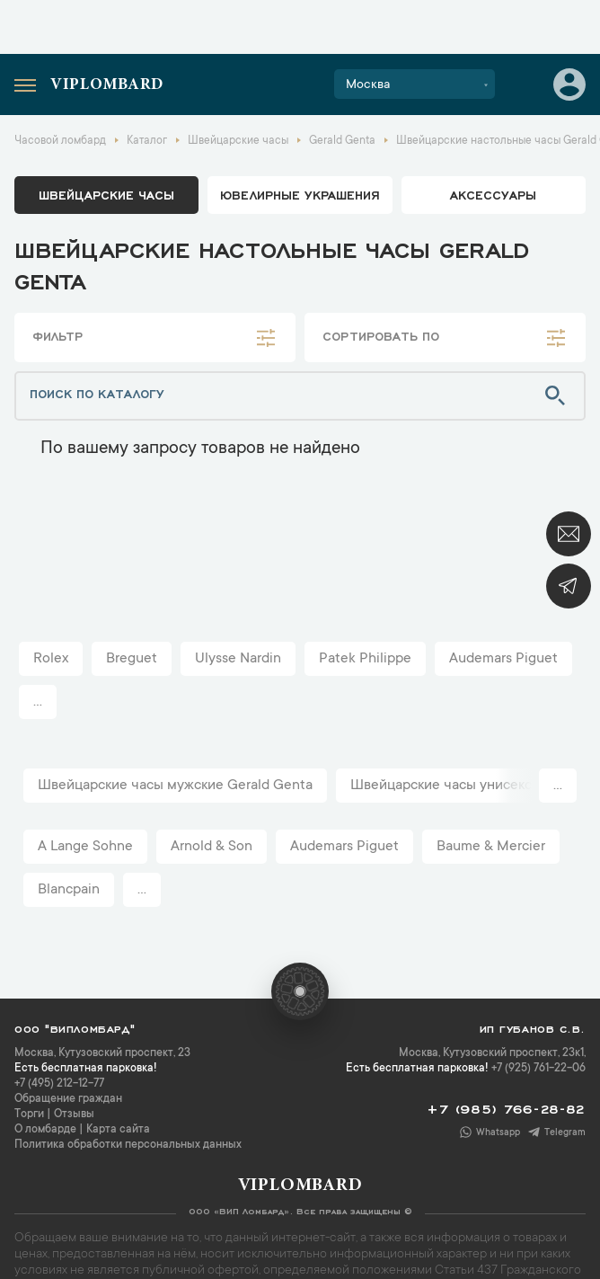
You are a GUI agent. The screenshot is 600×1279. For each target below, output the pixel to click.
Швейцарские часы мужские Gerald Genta (175, 785)
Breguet (131, 659)
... (37, 702)
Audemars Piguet (503, 659)
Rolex (50, 659)
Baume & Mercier (491, 847)
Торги (29, 1114)
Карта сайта (118, 1130)
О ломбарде (45, 1130)
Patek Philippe (365, 659)
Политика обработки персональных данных (128, 1145)
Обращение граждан (68, 1099)
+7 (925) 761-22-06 (538, 1068)
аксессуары (493, 194)
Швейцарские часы (106, 194)
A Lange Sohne (85, 847)
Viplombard (106, 85)
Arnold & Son (211, 847)
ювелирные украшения (300, 194)
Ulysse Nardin (238, 659)
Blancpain (69, 890)
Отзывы (74, 1114)
